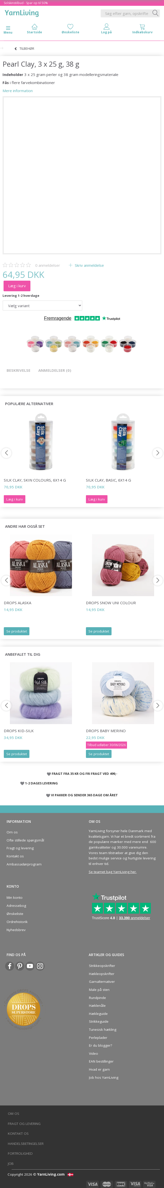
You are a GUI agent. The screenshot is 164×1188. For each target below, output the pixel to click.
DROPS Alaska (17, 602)
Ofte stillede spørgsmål (25, 840)
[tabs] (142, 30)
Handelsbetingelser (26, 1143)
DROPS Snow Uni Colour (111, 602)
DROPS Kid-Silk (19, 730)
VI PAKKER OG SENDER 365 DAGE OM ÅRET (84, 795)
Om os (12, 832)
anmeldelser (47, 265)
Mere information (18, 90)
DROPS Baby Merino (106, 730)
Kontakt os (15, 856)
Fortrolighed (20, 1153)
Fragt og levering (20, 848)
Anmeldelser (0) (54, 370)
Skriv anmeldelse (89, 265)
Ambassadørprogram (24, 864)
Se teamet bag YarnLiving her (112, 871)
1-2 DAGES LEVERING (41, 783)
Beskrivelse (18, 370)
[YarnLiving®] (22, 12)
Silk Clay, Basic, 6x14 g (108, 480)
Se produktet (16, 631)
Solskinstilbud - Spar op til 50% (26, 3)
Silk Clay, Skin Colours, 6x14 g (35, 480)
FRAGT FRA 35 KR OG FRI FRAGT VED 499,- (84, 773)
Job (11, 1163)
